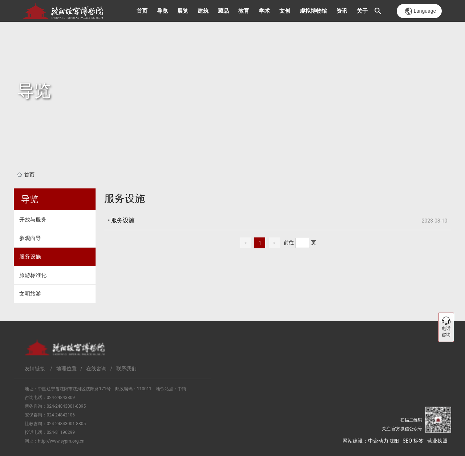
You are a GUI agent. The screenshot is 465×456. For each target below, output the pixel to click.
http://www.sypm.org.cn (61, 441)
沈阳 (394, 441)
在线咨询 (96, 368)
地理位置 (66, 368)
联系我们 (126, 368)
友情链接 (35, 368)
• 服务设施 (121, 220)
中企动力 (378, 441)
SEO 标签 (413, 441)
